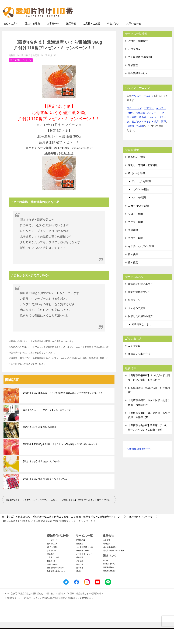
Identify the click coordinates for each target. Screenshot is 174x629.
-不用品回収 (80, 547)
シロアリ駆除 (135, 220)
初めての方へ (11, 30)
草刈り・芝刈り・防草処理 (143, 172)
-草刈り (79, 578)
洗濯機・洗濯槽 (135, 132)
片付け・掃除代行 (138, 47)
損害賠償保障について (56, 575)
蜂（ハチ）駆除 (136, 180)
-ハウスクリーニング (84, 561)
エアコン (149, 115)
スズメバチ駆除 (140, 196)
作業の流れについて (139, 298)
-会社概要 (106, 547)
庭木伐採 (133, 261)
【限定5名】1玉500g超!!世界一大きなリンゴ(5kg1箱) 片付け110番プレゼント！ (61, 451)
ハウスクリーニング (143, 102)
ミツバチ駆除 (139, 204)
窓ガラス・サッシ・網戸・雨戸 (149, 128)
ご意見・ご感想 (91, 30)
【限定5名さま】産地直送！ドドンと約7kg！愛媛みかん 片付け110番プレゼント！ (62, 399)
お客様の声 (53, 30)
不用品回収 (134, 55)
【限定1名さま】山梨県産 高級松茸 (39, 434)
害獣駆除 (133, 236)
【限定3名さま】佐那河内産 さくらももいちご (44, 485)
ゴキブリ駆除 (135, 228)
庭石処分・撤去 (136, 163)
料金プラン (113, 30)
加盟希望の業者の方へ (139, 456)
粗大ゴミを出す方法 (139, 360)
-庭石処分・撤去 (82, 557)
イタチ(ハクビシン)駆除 (141, 253)
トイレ (152, 124)
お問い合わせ (133, 30)
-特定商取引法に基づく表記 (113, 557)
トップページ (52, 547)
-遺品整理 (79, 550)
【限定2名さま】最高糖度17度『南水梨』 (42, 468)
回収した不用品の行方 (140, 323)
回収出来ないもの (141, 331)
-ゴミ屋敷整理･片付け (84, 554)
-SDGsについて (109, 571)
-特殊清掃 (79, 564)
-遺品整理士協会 (109, 577)
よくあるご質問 (136, 315)
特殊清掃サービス (138, 80)
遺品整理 (133, 72)
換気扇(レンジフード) (147, 119)
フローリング (134, 115)
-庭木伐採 (79, 571)
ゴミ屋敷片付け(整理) (140, 63)
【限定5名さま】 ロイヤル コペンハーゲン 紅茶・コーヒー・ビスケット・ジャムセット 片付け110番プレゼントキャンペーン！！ (32, 506)
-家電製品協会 (108, 574)
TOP (63, 523)
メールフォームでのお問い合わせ (139, 20)
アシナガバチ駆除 (141, 188)
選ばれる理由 (32, 30)
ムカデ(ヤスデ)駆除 (138, 212)
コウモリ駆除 (135, 244)
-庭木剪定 (79, 575)
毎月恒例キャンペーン (20, 67)
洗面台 (142, 124)
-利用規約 (106, 550)
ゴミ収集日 (134, 352)
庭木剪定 (133, 269)
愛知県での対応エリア (140, 290)
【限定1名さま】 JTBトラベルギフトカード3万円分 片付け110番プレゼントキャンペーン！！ (88, 506)
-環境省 (106, 567)
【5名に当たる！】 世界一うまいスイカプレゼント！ (48, 417)
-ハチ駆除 (79, 568)
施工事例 (71, 30)
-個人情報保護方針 (110, 554)
